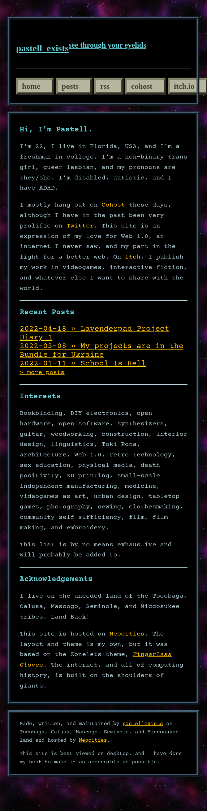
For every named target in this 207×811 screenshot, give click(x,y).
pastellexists (142, 724)
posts (70, 86)
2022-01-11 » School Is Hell (83, 363)
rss (104, 86)
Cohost (113, 205)
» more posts (42, 372)
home (31, 86)
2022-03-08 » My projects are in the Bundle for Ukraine (101, 350)
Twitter (80, 226)
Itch (133, 257)
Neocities (127, 634)
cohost (141, 86)
